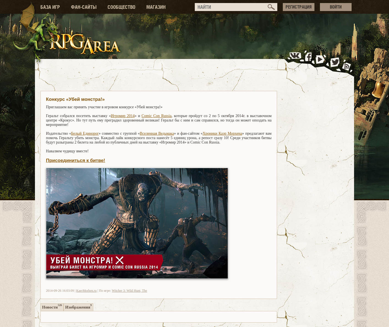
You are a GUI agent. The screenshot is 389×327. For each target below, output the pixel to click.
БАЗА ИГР (50, 7)
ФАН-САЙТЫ (84, 7)
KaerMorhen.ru (86, 291)
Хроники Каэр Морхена (222, 133)
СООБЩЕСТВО (121, 7)
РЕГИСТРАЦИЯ (299, 6)
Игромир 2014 (123, 116)
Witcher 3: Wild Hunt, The (129, 291)
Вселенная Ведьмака (157, 133)
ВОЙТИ (336, 6)
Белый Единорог (85, 133)
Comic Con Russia (157, 116)
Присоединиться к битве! (75, 160)
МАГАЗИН (156, 7)
